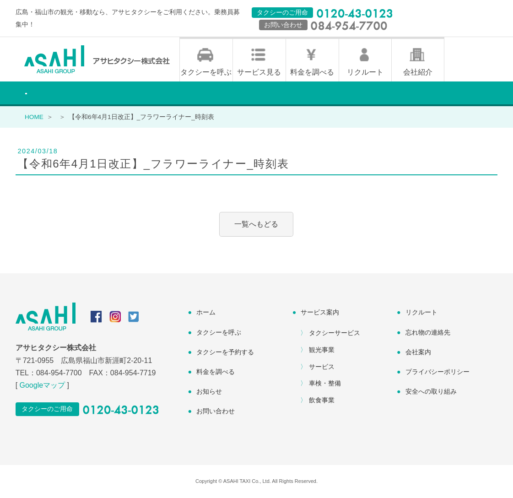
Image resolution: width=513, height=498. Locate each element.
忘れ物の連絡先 (427, 332)
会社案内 (418, 352)
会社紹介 (417, 72)
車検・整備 (325, 383)
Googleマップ (42, 385)
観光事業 (322, 349)
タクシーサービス (334, 332)
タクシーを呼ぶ (206, 72)
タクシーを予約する (225, 352)
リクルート (365, 72)
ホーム (206, 312)
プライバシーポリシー (437, 371)
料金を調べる (312, 72)
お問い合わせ (215, 411)
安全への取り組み (431, 391)
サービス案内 (320, 312)
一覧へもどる (256, 224)
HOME (34, 117)
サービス (322, 366)
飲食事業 (322, 400)
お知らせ (209, 391)
